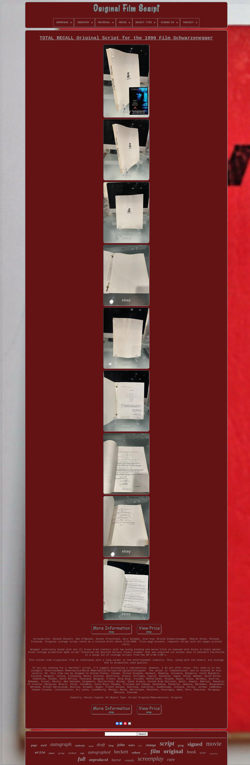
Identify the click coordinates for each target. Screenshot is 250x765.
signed (195, 744)
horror (116, 760)
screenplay (151, 758)
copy (82, 753)
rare (171, 759)
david (91, 746)
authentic (80, 745)
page (34, 745)
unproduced (98, 760)
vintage (151, 745)
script (167, 743)
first (140, 745)
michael (72, 753)
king (111, 745)
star (203, 753)
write (40, 753)
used (44, 745)
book (191, 751)
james (51, 753)
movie (214, 743)
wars (131, 745)
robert (136, 752)
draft (101, 744)
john (121, 744)
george (61, 753)
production (214, 754)
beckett (121, 751)
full (81, 759)
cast (145, 753)
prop (181, 745)
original (173, 751)
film (155, 751)
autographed (99, 752)
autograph (61, 744)
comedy (129, 760)
